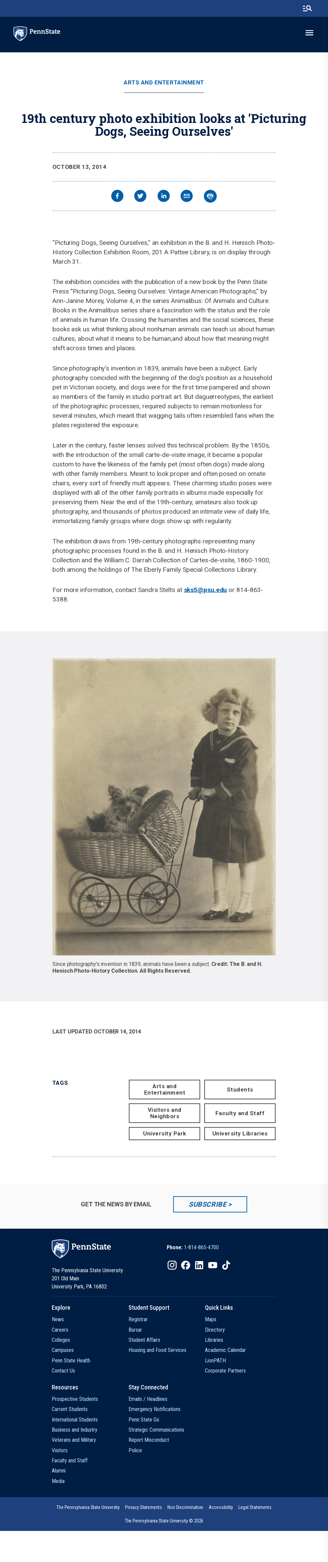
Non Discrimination (185, 1507)
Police (135, 1450)
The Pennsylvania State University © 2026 (164, 1520)
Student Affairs (144, 1340)
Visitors (60, 1450)
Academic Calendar (225, 1350)
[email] (187, 197)
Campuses (63, 1350)
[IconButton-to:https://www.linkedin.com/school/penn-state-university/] (199, 1265)
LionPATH (215, 1360)
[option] (193, 1248)
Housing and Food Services (157, 1350)
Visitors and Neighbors (165, 1113)
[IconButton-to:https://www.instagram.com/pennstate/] (172, 1265)
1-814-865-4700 (201, 1247)
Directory (215, 1330)
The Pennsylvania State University (88, 1507)
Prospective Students (75, 1399)
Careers (60, 1330)
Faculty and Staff (240, 1113)
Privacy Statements (143, 1507)
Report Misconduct (148, 1440)
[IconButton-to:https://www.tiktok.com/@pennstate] (226, 1265)
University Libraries (240, 1133)
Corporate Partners (225, 1370)
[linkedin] (164, 197)
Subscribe (207, 1204)
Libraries (214, 1340)
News (58, 1319)
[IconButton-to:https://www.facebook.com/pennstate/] (185, 1265)
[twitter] (140, 197)
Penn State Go (143, 1419)
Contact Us (63, 1370)
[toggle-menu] (309, 33)
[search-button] (307, 8)
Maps (210, 1319)
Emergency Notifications (154, 1409)
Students (240, 1089)
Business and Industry (74, 1430)
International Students (75, 1419)
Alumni (59, 1470)
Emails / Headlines (147, 1399)
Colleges (61, 1340)
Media (58, 1481)
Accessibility (221, 1507)
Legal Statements (255, 1507)
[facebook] (117, 197)
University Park (164, 1133)
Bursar (135, 1330)
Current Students (70, 1409)
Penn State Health (71, 1360)
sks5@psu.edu (205, 590)
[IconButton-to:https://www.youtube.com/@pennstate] (212, 1265)
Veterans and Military (74, 1440)
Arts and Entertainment (164, 82)
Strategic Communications (156, 1430)
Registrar (138, 1319)
